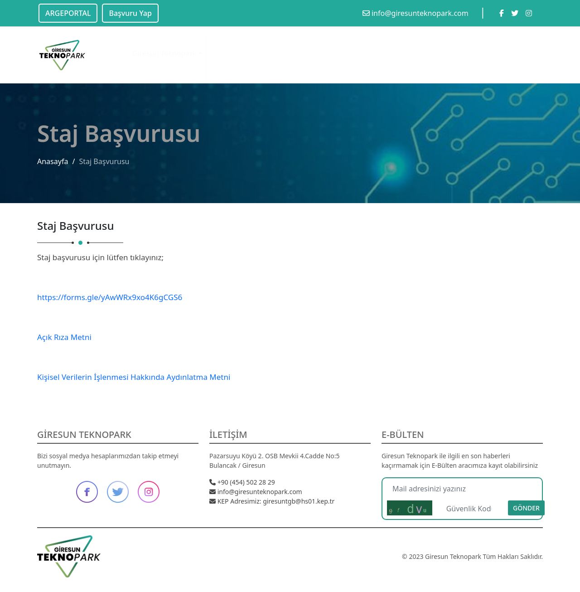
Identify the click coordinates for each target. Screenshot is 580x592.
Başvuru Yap (130, 13)
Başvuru (466, 53)
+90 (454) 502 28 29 (242, 482)
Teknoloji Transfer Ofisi (339, 58)
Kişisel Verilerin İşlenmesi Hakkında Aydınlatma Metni (133, 377)
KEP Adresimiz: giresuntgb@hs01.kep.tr (271, 501)
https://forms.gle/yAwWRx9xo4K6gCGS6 (109, 297)
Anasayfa (52, 161)
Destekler (427, 52)
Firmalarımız (383, 49)
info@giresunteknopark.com (415, 13)
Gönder (526, 508)
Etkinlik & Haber (283, 47)
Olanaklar (226, 46)
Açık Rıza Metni (64, 337)
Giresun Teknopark (164, 45)
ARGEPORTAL (68, 13)
